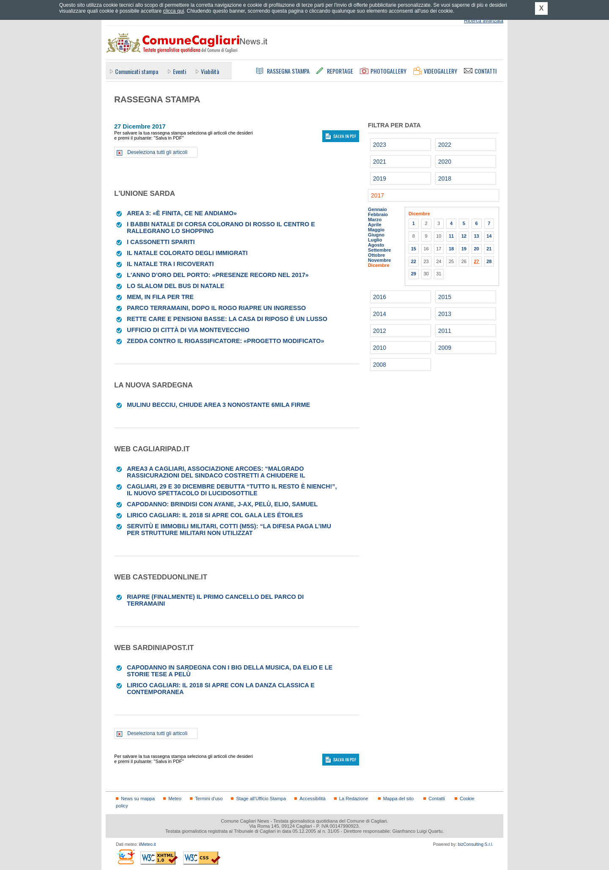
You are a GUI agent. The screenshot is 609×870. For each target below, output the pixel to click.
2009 (444, 347)
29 (413, 273)
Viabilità (210, 71)
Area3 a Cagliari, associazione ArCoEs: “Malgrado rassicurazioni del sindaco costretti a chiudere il (216, 472)
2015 (444, 297)
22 (413, 261)
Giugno (376, 234)
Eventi (179, 71)
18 (451, 248)
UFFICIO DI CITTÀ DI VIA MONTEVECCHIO (188, 330)
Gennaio (377, 209)
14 (488, 236)
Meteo (174, 798)
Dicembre (379, 265)
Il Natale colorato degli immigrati (187, 253)
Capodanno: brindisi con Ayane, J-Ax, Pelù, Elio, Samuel (222, 504)
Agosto (376, 244)
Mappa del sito (398, 798)
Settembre (379, 249)
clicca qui (173, 11)
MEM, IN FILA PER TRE (160, 297)
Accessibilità (312, 798)
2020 (444, 161)
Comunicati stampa (136, 71)
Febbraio (378, 214)
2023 (379, 144)
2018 (444, 178)
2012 (379, 330)
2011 (444, 330)
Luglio (375, 239)
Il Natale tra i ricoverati (170, 264)
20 (476, 248)
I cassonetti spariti (161, 242)
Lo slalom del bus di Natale (175, 286)
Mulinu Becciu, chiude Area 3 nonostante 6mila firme (218, 404)
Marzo (374, 219)
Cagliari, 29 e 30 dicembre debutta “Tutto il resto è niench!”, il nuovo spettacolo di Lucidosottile (232, 490)
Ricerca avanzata (483, 21)
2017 (377, 195)
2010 (379, 347)
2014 (379, 313)
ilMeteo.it (147, 844)
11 (451, 236)
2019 (379, 178)
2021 (379, 161)
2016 (379, 297)
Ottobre (376, 255)
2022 (444, 144)
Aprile (374, 224)
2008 (379, 364)
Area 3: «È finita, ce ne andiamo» (182, 213)
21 (488, 248)
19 (463, 248)
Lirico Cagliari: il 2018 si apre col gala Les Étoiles (215, 515)
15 (413, 248)
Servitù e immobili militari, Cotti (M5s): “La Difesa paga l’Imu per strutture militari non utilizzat (229, 529)
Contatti (436, 798)
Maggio (376, 229)
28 (488, 261)
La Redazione (353, 798)
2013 (444, 313)
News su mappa (138, 798)
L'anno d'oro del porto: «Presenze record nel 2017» (218, 275)
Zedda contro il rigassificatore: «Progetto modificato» (225, 341)
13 (476, 236)
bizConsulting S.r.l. (475, 844)
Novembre (379, 260)
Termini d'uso (208, 798)
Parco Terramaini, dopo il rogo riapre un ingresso (216, 308)
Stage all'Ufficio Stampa (261, 798)
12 (463, 236)
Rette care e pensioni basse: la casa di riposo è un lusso (227, 319)
